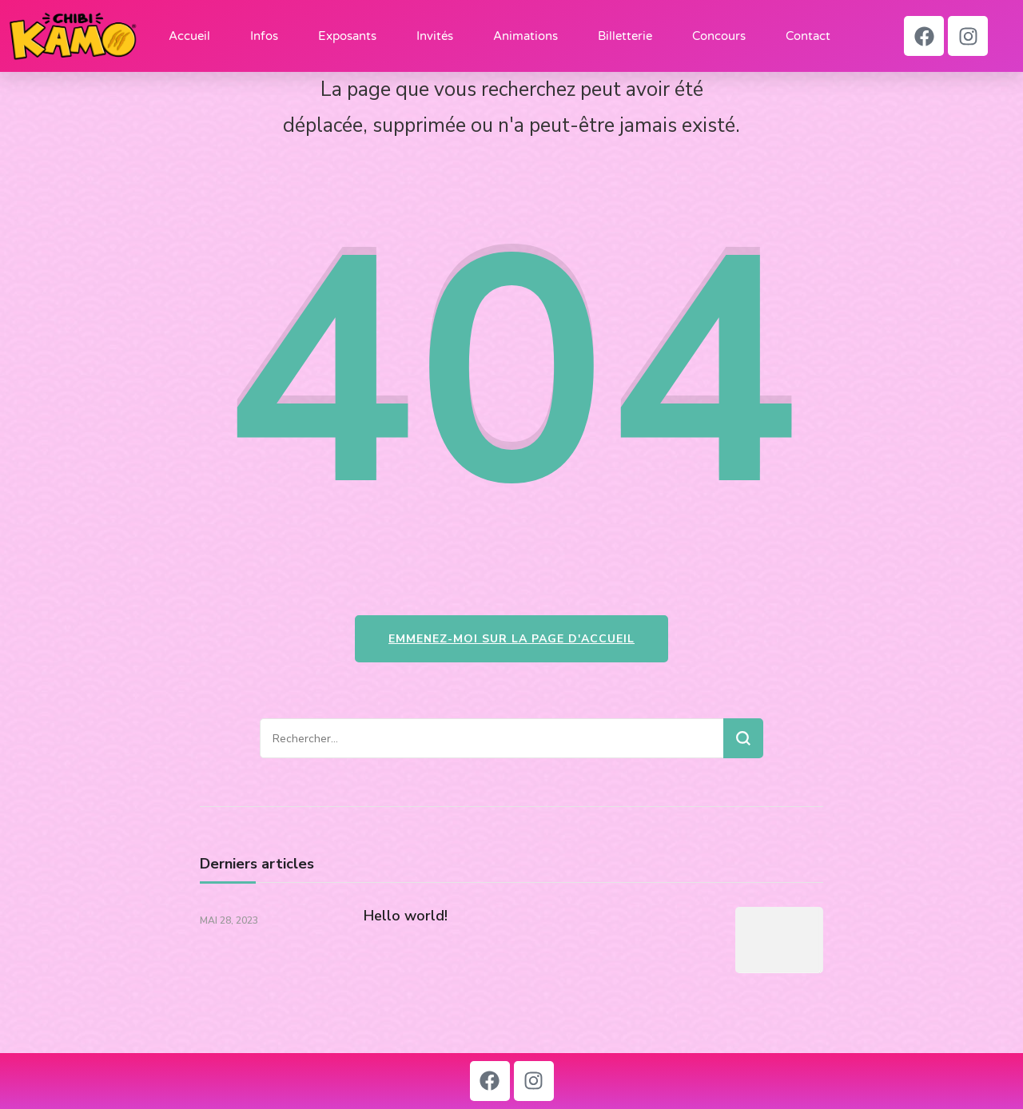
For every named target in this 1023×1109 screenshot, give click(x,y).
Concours (719, 36)
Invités (434, 36)
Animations (525, 36)
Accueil (189, 36)
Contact (808, 36)
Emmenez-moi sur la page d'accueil (511, 638)
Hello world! (406, 915)
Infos (264, 36)
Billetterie (625, 36)
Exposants (347, 36)
